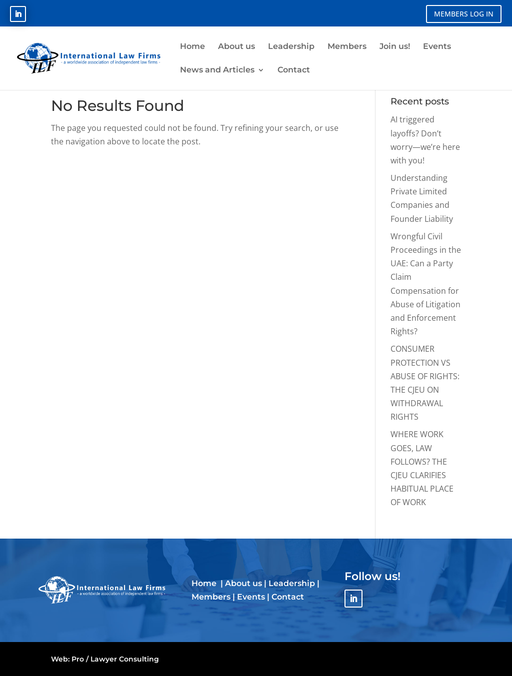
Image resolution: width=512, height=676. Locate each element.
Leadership (291, 583)
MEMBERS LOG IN (464, 13)
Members (211, 597)
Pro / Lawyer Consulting (115, 659)
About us (243, 583)
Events (251, 597)
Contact (288, 597)
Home (205, 583)
